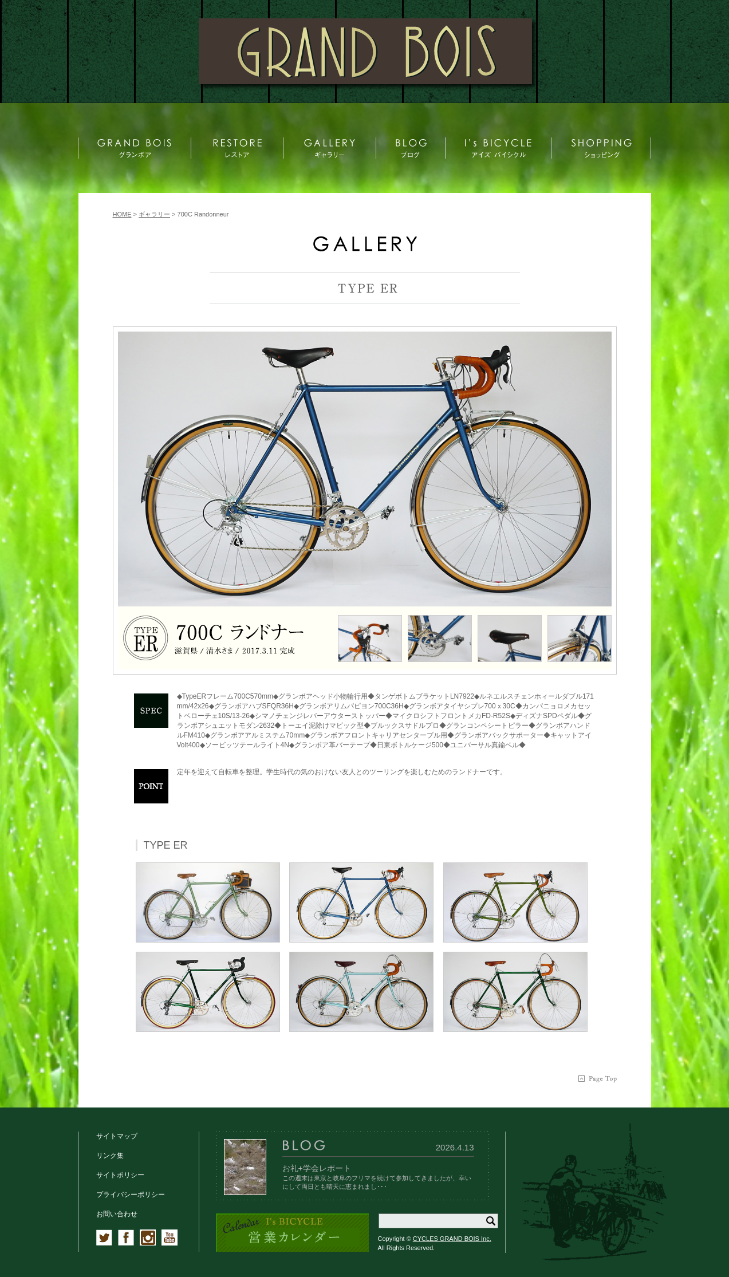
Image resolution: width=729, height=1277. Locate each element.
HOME (122, 214)
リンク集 (110, 1156)
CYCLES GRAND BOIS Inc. (452, 1238)
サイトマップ (116, 1136)
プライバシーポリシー (130, 1195)
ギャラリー (154, 214)
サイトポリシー (120, 1175)
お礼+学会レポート (316, 1168)
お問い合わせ (116, 1214)
